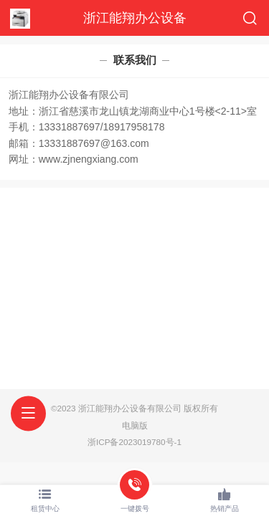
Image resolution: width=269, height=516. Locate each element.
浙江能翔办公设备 (135, 18)
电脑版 (135, 425)
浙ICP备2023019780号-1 (134, 441)
